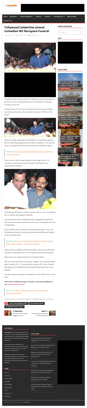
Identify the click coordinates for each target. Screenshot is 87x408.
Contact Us (7, 21)
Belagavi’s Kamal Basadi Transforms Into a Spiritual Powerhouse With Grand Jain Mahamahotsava (69, 120)
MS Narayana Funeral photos (14, 306)
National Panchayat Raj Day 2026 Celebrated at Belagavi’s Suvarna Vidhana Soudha (70, 101)
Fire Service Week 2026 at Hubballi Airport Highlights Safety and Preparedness (69, 84)
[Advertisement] (52, 8)
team (27, 334)
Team (5, 390)
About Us (6, 372)
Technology (58, 17)
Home (5, 17)
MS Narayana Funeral (37, 303)
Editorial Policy (8, 378)
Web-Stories (71, 17)
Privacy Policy (7, 387)
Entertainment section (16, 284)
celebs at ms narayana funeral (18, 303)
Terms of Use (7, 393)
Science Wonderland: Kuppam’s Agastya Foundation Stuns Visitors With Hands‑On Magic (42, 386)
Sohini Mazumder (22, 35)
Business (13, 17)
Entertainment (26, 17)
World (38, 17)
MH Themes (28, 402)
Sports (47, 17)
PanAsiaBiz (7, 332)
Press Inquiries (8, 384)
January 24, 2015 (11, 35)
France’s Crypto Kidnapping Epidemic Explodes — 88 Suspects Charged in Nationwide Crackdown (69, 139)
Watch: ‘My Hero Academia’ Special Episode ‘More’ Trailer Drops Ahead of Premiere (69, 157)
